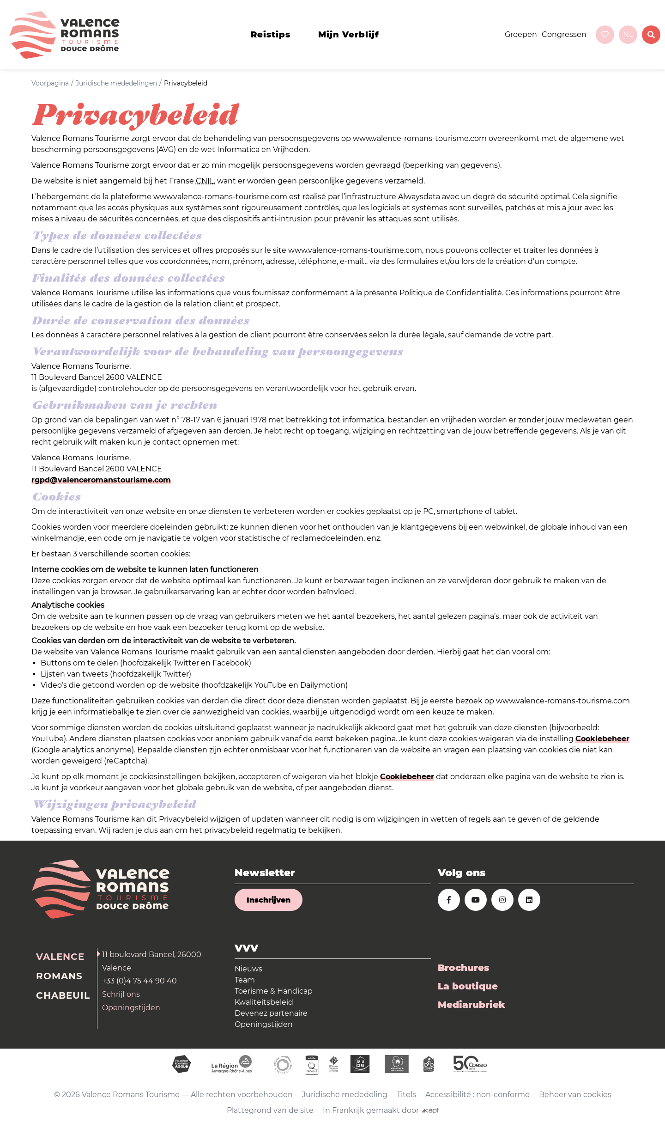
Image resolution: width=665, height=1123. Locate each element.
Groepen (521, 34)
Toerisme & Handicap (274, 991)
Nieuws (248, 968)
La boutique (468, 986)
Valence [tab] (60, 956)
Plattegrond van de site (270, 1110)
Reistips (270, 35)
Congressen (564, 34)
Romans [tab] (59, 976)
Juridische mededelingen (116, 83)
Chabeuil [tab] (63, 995)
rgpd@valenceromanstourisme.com (101, 480)
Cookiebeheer (602, 738)
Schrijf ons (121, 994)
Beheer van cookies (575, 1094)
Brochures (463, 967)
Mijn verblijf (348, 35)
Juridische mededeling (344, 1094)
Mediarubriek (471, 1004)
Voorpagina (50, 83)
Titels (406, 1094)
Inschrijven (268, 900)
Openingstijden (131, 1007)
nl (628, 34)
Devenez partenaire (271, 1013)
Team (245, 980)
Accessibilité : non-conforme (477, 1094)
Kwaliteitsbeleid (264, 1002)
